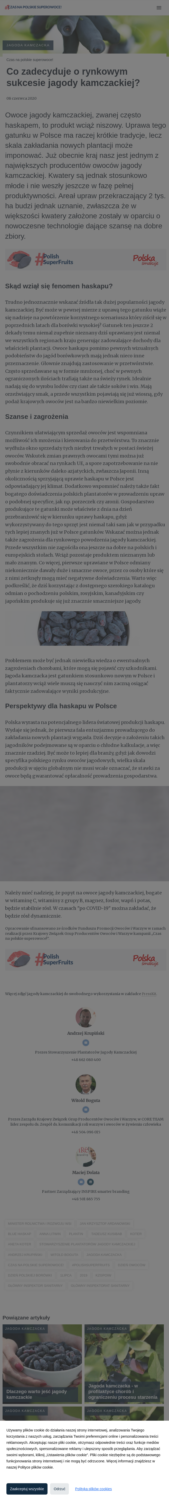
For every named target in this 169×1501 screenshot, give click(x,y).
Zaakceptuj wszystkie (27, 1489)
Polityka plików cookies (93, 1489)
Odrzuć (59, 1489)
